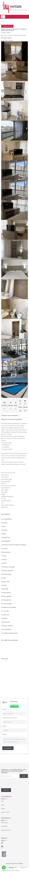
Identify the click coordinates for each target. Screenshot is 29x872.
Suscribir (24, 776)
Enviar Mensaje (8, 748)
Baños (16, 406)
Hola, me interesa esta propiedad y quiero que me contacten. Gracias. (14, 740)
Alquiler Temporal (5, 812)
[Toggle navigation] (3, 16)
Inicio (2, 801)
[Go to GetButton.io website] (3, 870)
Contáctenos (6, 790)
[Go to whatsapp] (4, 867)
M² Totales (20, 406)
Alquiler (3, 808)
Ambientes (10, 406)
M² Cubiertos (25, 406)
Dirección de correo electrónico (9, 717)
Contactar (15, 706)
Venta (2, 805)
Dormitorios (4, 406)
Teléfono (4, 726)
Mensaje (4, 734)
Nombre (4, 709)
